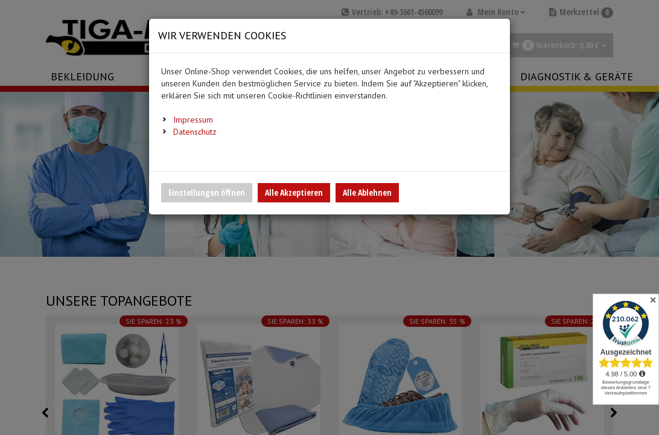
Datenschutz (195, 131)
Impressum (193, 119)
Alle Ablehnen (367, 192)
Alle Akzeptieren (294, 192)
